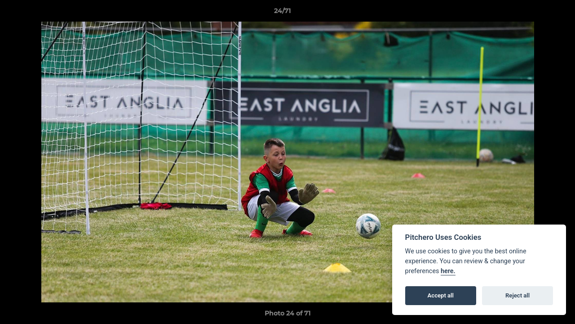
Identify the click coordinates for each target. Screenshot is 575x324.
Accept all (441, 295)
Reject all (517, 295)
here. (448, 271)
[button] (537, 13)
